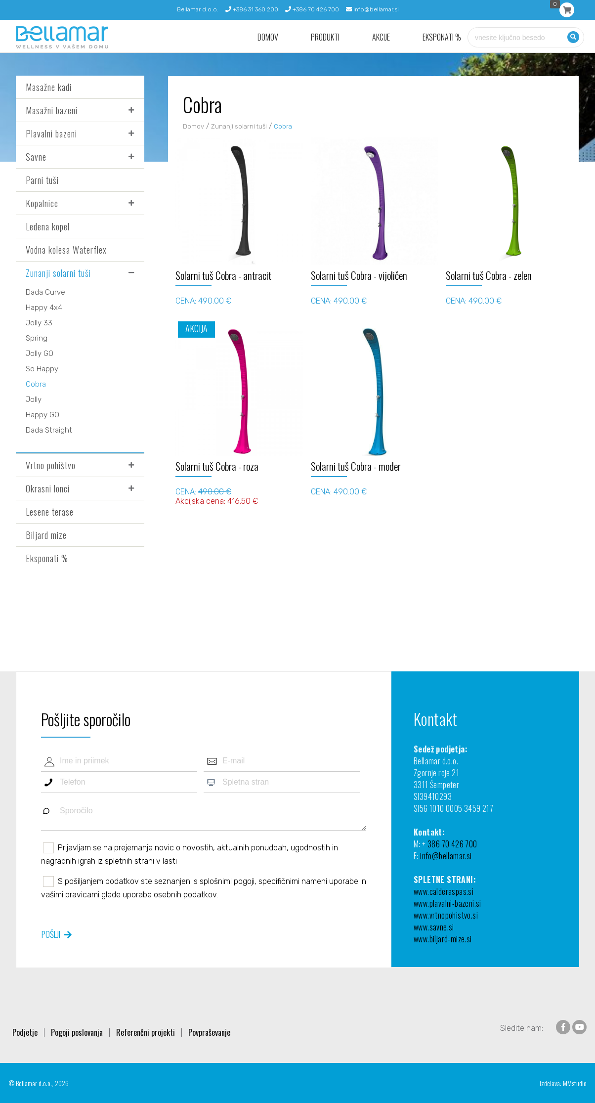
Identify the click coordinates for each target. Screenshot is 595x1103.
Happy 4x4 (44, 307)
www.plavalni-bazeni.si (447, 903)
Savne (36, 156)
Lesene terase (50, 511)
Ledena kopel (48, 226)
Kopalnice (42, 203)
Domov (267, 37)
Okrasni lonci (48, 488)
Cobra (36, 384)
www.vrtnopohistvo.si (446, 915)
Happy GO (42, 414)
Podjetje (25, 1032)
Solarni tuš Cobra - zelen (489, 275)
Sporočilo (203, 815)
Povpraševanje (209, 1032)
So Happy (42, 368)
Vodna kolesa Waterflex (66, 249)
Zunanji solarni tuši (58, 272)
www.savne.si (434, 927)
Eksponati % (442, 37)
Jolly (34, 399)
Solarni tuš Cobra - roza (216, 466)
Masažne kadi (49, 87)
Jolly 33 (39, 322)
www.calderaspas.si (443, 891)
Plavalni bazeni (51, 133)
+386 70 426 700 (312, 9)
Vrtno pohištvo (51, 465)
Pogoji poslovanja (77, 1032)
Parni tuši (42, 180)
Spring (36, 338)
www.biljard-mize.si (443, 939)
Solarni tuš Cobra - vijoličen (359, 275)
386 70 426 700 (452, 844)
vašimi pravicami (70, 894)
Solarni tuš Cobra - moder (356, 466)
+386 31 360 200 (251, 9)
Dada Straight (49, 430)
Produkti (325, 37)
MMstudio (575, 1083)
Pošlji (51, 934)
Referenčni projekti (145, 1032)
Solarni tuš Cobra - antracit (223, 275)
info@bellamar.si (372, 9)
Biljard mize (46, 535)
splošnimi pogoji (227, 881)
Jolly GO (39, 353)
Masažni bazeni (52, 110)
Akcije (381, 37)
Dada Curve (45, 292)
